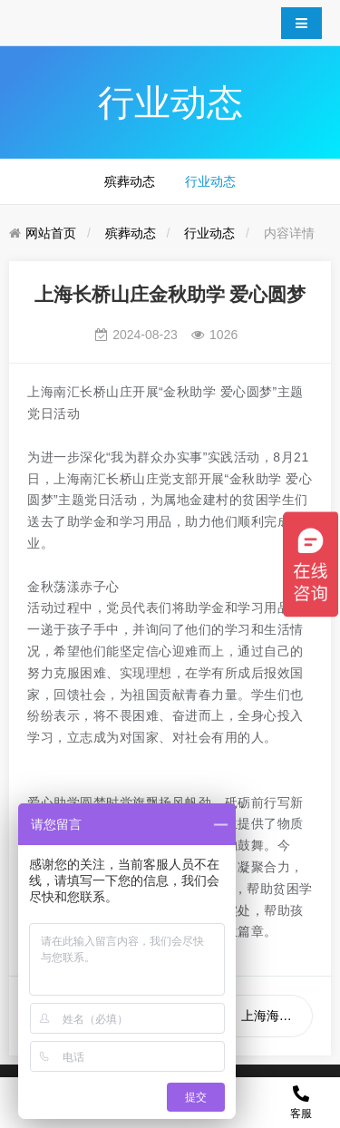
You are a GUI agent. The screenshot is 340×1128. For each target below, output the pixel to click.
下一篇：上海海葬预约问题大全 (251, 1015)
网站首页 (50, 233)
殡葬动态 (129, 181)
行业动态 (210, 181)
